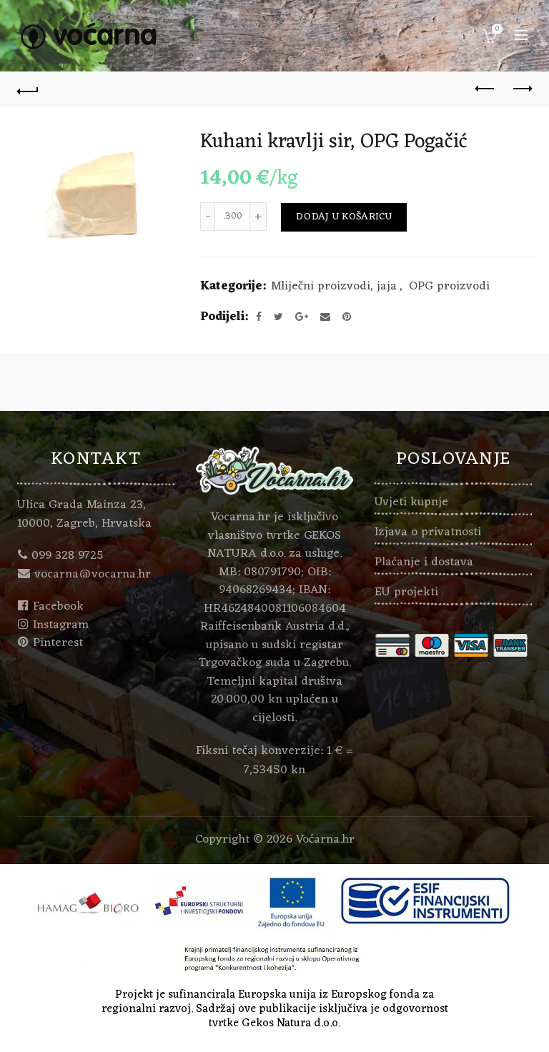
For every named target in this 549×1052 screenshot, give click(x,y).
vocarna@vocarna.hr (92, 574)
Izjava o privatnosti (428, 532)
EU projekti (406, 592)
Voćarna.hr (325, 839)
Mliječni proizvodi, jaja (334, 287)
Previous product (486, 88)
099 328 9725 (67, 556)
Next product (521, 88)
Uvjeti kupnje (411, 502)
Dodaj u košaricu (344, 217)
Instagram (61, 625)
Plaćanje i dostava (424, 562)
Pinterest (58, 643)
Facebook (58, 606)
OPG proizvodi (449, 287)
